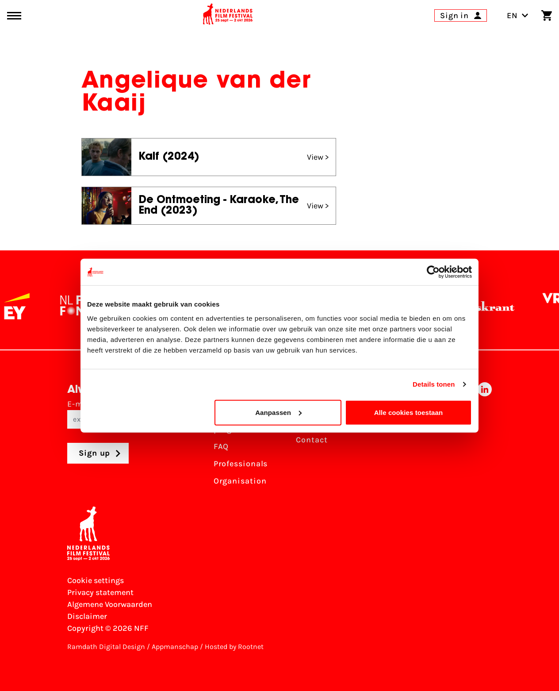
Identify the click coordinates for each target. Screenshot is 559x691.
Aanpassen (278, 412)
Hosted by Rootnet (234, 646)
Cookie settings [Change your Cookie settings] (95, 580)
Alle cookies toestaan (408, 412)
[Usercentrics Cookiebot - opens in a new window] (433, 272)
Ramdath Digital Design (106, 646)
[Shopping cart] (546, 15)
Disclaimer (87, 616)
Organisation (240, 481)
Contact (311, 440)
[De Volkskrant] (484, 306)
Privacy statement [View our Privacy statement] (100, 592)
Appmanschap (175, 646)
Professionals (241, 463)
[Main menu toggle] (14, 15)
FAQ (221, 446)
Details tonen (434, 384)
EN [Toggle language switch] (517, 15)
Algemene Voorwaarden (109, 604)
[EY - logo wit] (25, 306)
